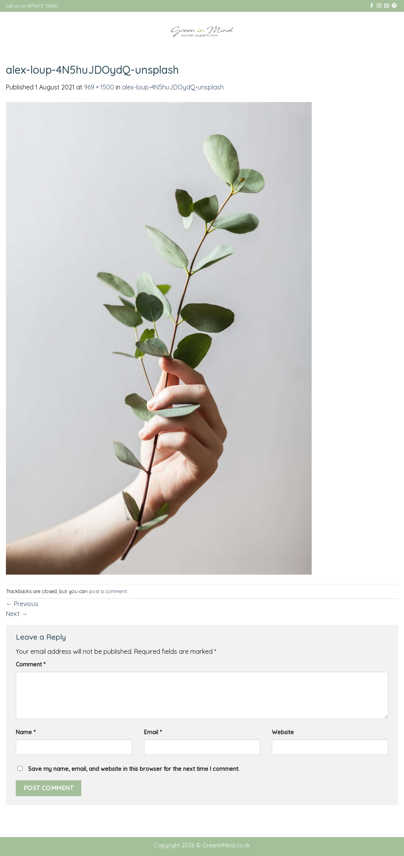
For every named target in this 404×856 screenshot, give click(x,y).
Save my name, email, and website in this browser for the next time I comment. (133, 768)
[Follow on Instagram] (379, 6)
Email (153, 732)
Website (283, 732)
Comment (30, 664)
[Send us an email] (386, 6)
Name (26, 732)
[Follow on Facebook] (371, 6)
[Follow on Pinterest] (394, 6)
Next (17, 614)
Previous (22, 604)
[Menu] (385, 31)
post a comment (108, 591)
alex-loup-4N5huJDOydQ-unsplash (173, 87)
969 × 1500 (99, 87)
